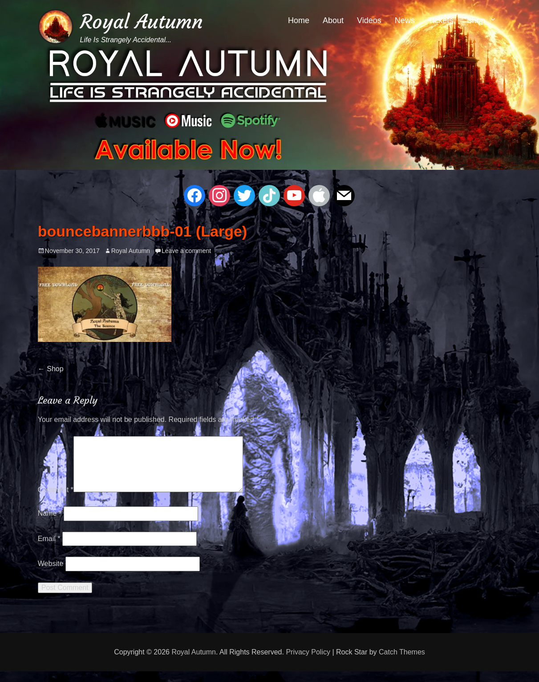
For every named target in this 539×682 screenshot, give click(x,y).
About (333, 20)
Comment (55, 500)
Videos (369, 20)
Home (298, 20)
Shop (475, 20)
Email (49, 549)
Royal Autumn (141, 21)
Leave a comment (186, 250)
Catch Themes (402, 662)
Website (51, 574)
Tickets (440, 20)
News (405, 20)
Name (49, 524)
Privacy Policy (308, 662)
